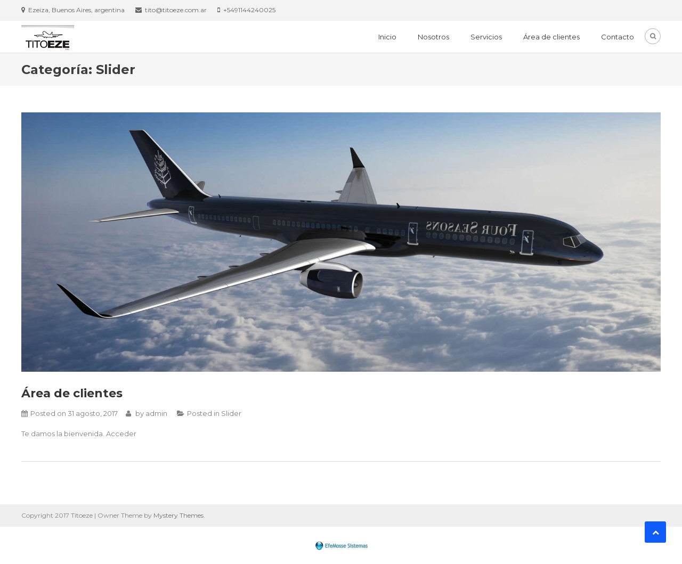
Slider (231, 413)
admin (156, 413)
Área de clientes (551, 36)
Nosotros (433, 36)
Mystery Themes (178, 515)
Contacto (617, 36)
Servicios (486, 36)
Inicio (387, 36)
